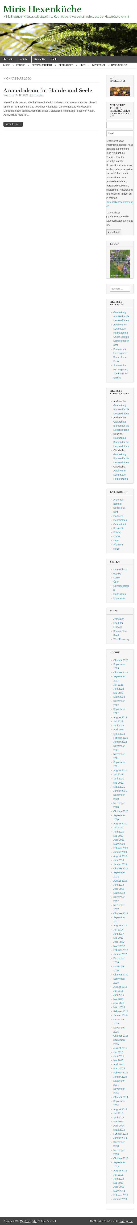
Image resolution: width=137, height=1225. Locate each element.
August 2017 (120, 925)
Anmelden (118, 619)
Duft (115, 512)
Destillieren (119, 507)
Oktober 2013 (120, 1158)
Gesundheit (119, 524)
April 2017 (118, 942)
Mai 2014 (118, 1121)
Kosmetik (39, 59)
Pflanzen (118, 544)
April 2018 (118, 888)
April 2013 (118, 1186)
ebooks (20, 65)
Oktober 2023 (120, 672)
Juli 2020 (118, 827)
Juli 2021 (118, 774)
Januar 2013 (120, 1199)
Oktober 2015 (120, 1035)
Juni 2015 (118, 1056)
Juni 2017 (118, 933)
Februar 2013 (120, 1195)
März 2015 (119, 1068)
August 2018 (120, 880)
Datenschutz (119, 65)
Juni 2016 (118, 995)
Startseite (8, 59)
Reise (116, 548)
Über (82, 65)
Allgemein (118, 499)
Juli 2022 (118, 721)
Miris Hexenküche (42, 9)
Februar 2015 (120, 1072)
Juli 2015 (118, 1052)
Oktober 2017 (120, 913)
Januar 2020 (120, 852)
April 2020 (118, 839)
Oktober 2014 (120, 1097)
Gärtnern (118, 516)
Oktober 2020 (120, 811)
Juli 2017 (118, 929)
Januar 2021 (120, 790)
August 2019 (120, 856)
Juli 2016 (118, 990)
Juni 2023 (118, 688)
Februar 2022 (120, 737)
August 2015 (120, 1048)
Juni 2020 (118, 831)
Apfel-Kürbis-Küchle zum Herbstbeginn (120, 328)
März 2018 (119, 892)
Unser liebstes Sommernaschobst (121, 340)
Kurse (6, 65)
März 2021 (119, 786)
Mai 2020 (118, 835)
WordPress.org (121, 639)
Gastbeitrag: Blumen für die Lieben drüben (121, 316)
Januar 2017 (120, 954)
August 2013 (120, 1170)
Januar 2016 (120, 1015)
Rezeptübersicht (42, 65)
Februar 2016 (120, 1011)
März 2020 (119, 844)
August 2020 (120, 823)
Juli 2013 (118, 1174)
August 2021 (120, 770)
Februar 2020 (120, 848)
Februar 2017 (120, 950)
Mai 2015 (118, 1060)
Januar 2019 (120, 864)
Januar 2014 (120, 1138)
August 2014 (120, 1109)
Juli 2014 (118, 1113)
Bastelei (117, 503)
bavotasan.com (126, 1221)
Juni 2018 (118, 884)
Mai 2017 (118, 937)
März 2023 (119, 696)
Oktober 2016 (120, 974)
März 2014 (119, 1129)
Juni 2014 (118, 1117)
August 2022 (120, 717)
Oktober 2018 (120, 868)
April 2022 (118, 729)
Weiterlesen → (13, 124)
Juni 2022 (118, 725)
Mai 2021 (118, 782)
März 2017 (119, 946)
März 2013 (119, 1191)
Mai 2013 (118, 1182)
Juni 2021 (118, 778)
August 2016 (120, 986)
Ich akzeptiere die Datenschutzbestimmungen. (119, 220)
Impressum (98, 65)
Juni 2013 (118, 1178)
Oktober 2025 (120, 660)
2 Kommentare (37, 95)
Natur (116, 540)
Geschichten (120, 520)
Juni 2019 (118, 860)
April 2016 (118, 1003)
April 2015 (118, 1064)
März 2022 (119, 733)
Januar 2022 (120, 741)
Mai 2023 (118, 692)
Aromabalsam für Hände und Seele (47, 90)
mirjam (10, 95)
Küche (54, 59)
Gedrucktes (66, 65)
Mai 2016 (118, 999)
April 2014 (118, 1125)
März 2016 (119, 1007)
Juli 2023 (118, 684)
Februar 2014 (120, 1133)
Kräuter (24, 59)
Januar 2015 (120, 1076)
